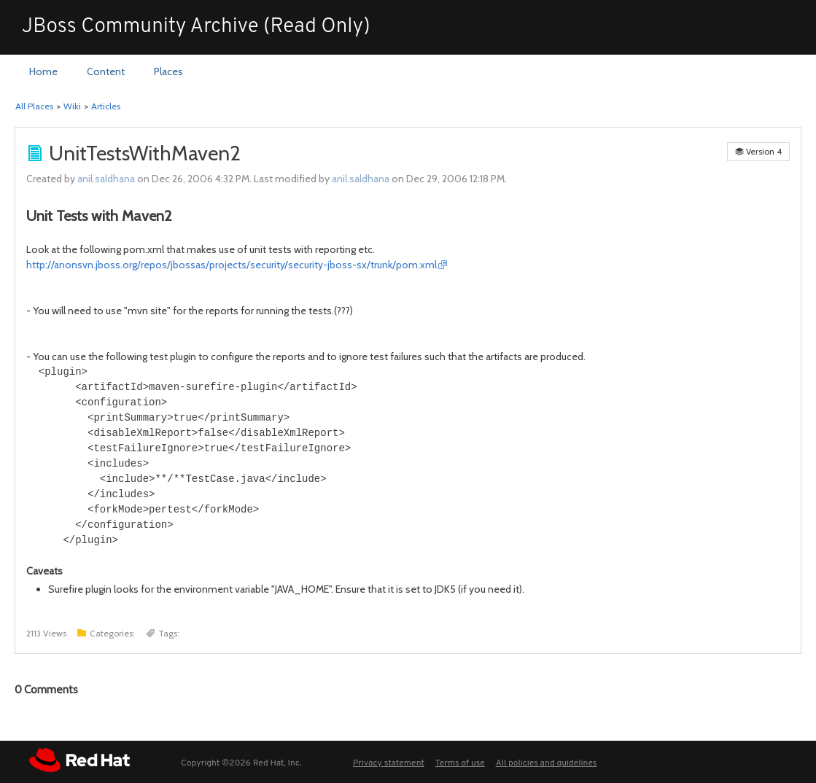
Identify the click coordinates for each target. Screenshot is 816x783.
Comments (46, 689)
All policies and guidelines (546, 763)
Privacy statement (388, 763)
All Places (34, 106)
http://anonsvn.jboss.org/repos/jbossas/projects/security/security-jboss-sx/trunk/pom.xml (231, 264)
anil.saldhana (106, 178)
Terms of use (460, 763)
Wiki (72, 106)
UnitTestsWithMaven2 (145, 153)
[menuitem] (43, 72)
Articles (105, 106)
